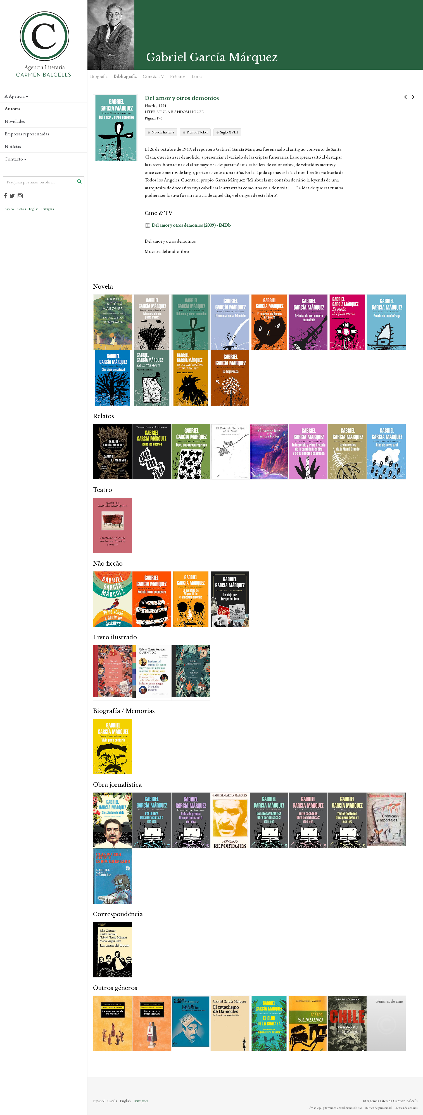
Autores (12, 109)
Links (197, 76)
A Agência (16, 96)
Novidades (14, 121)
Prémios (178, 76)
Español (9, 209)
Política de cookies (406, 1108)
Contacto (15, 159)
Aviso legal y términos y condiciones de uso (335, 1108)
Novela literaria (162, 132)
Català (21, 209)
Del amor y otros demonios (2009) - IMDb (191, 225)
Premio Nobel (197, 132)
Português (47, 209)
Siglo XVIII (229, 132)
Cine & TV (153, 76)
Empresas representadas (26, 134)
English (33, 209)
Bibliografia (125, 76)
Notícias (12, 146)
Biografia (99, 76)
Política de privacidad (378, 1108)
